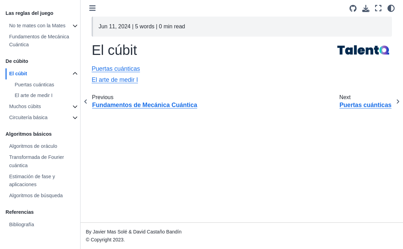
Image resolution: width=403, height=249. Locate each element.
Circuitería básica (28, 117)
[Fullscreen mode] (378, 8)
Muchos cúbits (25, 106)
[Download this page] (365, 8)
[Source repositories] (353, 8)
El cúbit (18, 73)
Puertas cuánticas (34, 84)
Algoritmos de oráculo (33, 146)
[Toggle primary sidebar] (92, 8)
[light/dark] (391, 8)
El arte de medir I (34, 95)
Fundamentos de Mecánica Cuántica (39, 41)
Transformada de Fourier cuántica (36, 161)
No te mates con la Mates (37, 25)
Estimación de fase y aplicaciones (32, 181)
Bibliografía (21, 224)
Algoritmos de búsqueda (36, 195)
